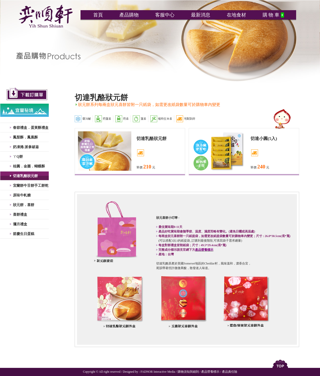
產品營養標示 (210, 371)
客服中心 (164, 15)
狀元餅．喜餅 (23, 205)
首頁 (98, 15)
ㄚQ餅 (18, 157)
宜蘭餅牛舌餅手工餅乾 (31, 185)
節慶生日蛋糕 (23, 234)
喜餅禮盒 (20, 214)
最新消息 (200, 15)
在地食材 (236, 15)
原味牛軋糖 (22, 195)
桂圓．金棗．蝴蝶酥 (29, 166)
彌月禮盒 (20, 224)
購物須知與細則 (188, 371)
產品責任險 (229, 371)
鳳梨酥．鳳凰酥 (25, 137)
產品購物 (129, 15)
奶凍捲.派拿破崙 (26, 147)
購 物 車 (271, 15)
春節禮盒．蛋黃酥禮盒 (31, 128)
